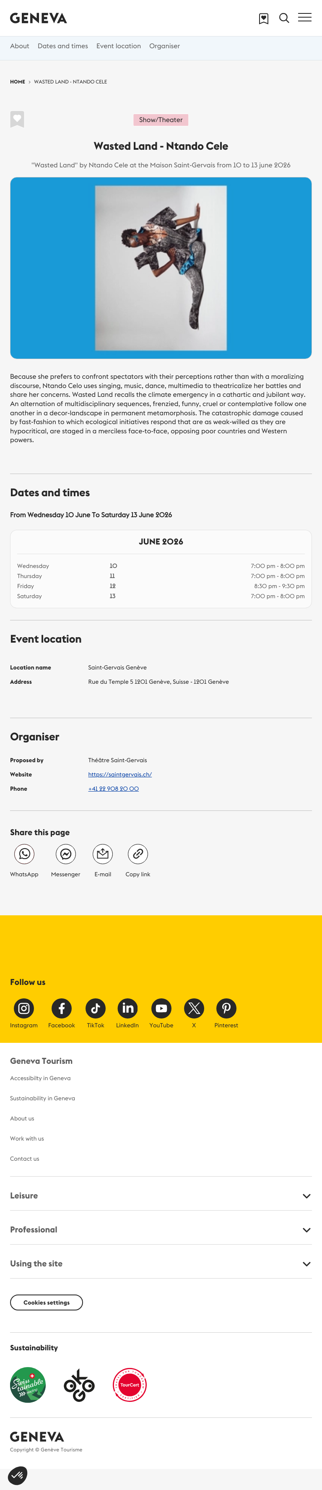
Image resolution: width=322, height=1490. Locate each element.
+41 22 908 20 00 (113, 788)
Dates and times (63, 46)
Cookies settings (46, 1302)
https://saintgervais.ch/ (120, 774)
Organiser (164, 46)
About (19, 46)
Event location (118, 46)
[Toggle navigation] (305, 17)
